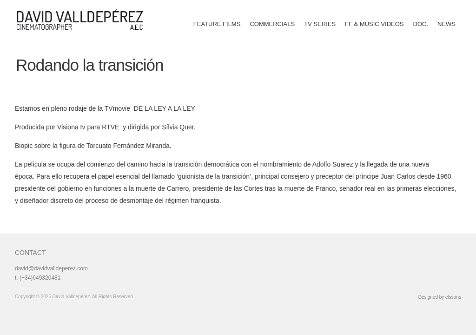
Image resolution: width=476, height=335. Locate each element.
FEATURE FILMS (217, 23)
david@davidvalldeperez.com (51, 268)
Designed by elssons (439, 297)
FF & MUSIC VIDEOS (374, 23)
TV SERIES (320, 23)
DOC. (421, 23)
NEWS (446, 23)
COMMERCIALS (272, 23)
